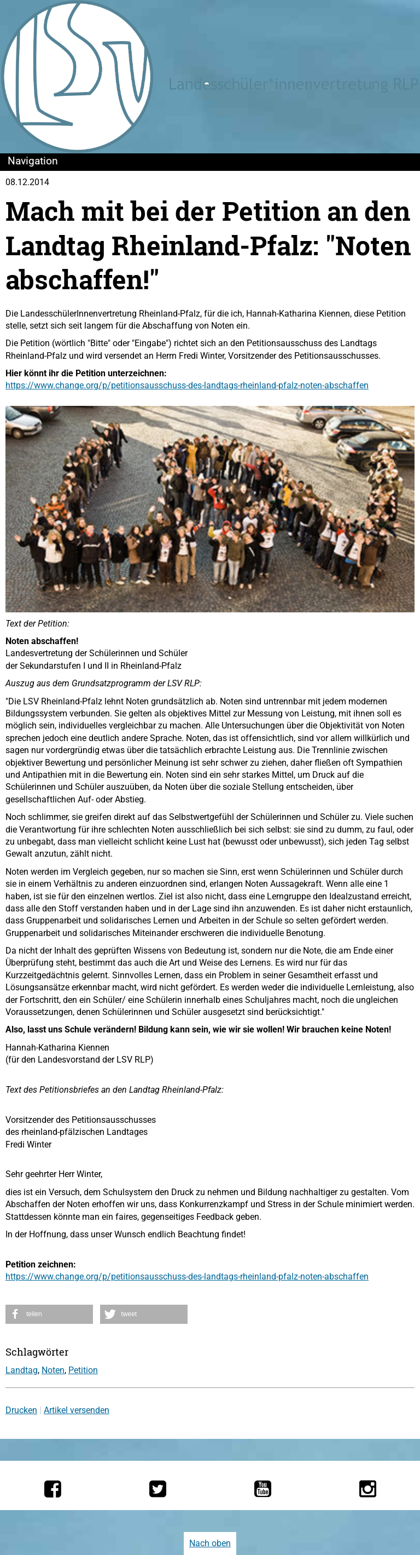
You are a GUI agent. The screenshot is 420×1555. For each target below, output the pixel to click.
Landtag (21, 1370)
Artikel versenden (76, 1410)
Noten (53, 1370)
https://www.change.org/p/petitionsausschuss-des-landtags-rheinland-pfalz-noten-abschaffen (187, 385)
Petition (83, 1370)
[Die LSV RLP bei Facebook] (52, 1489)
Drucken (21, 1410)
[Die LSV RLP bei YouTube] (262, 1489)
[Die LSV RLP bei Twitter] (157, 1489)
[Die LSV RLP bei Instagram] (367, 1489)
